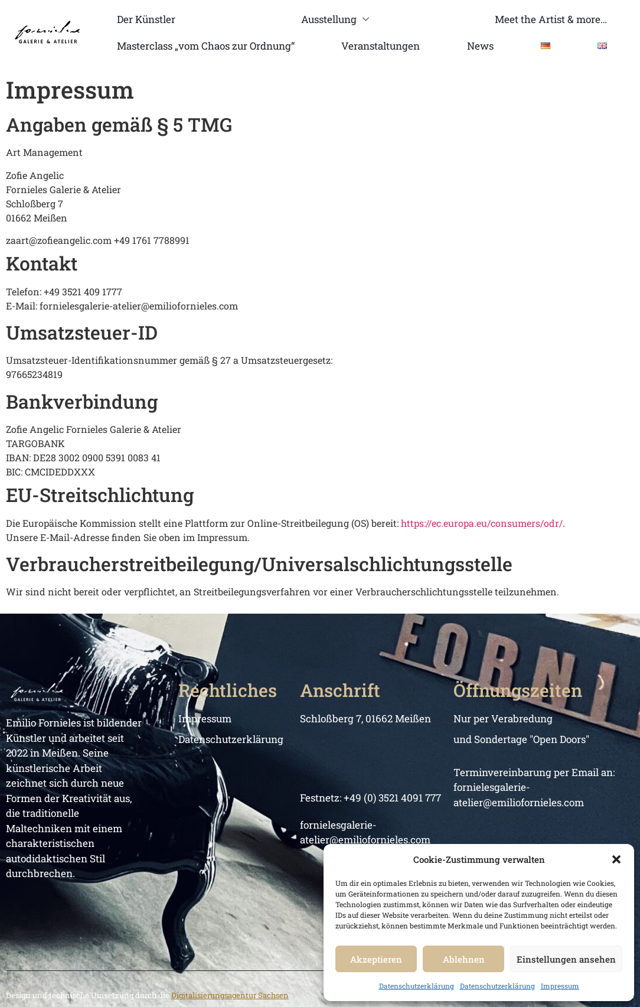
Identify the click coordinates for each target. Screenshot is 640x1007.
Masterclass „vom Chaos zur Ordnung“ (206, 46)
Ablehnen (464, 959)
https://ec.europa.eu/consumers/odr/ (482, 523)
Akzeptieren (376, 959)
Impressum (560, 985)
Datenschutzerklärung (416, 985)
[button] (616, 859)
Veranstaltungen (380, 46)
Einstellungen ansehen (566, 959)
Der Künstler (146, 19)
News (480, 46)
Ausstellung (334, 19)
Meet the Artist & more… (550, 19)
